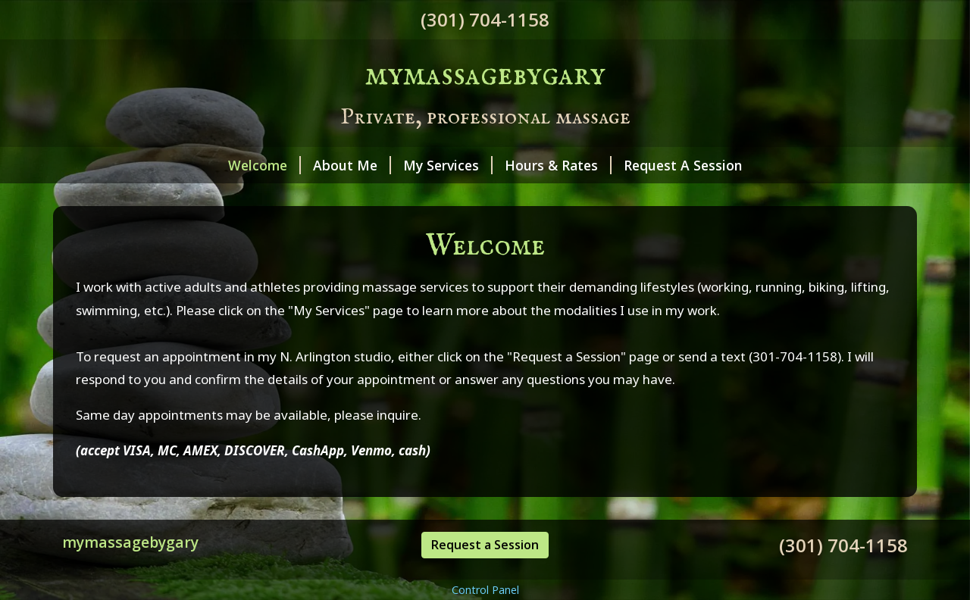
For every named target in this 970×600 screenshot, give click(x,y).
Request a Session (485, 544)
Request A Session (683, 165)
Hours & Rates (558, 165)
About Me (352, 165)
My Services (448, 165)
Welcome (264, 165)
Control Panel (485, 590)
